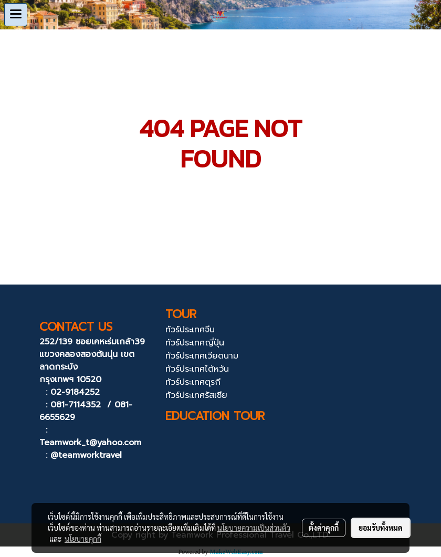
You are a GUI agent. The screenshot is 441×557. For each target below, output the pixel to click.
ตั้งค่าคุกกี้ (324, 527)
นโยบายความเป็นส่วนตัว (253, 527)
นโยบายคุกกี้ (83, 538)
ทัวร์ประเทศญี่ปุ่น (194, 343)
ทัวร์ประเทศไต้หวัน (197, 369)
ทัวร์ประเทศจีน (190, 329)
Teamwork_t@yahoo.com (90, 442)
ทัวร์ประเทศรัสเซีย (196, 395)
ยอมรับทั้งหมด (381, 527)
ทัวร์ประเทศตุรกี (192, 382)
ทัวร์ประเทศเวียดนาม (201, 356)
